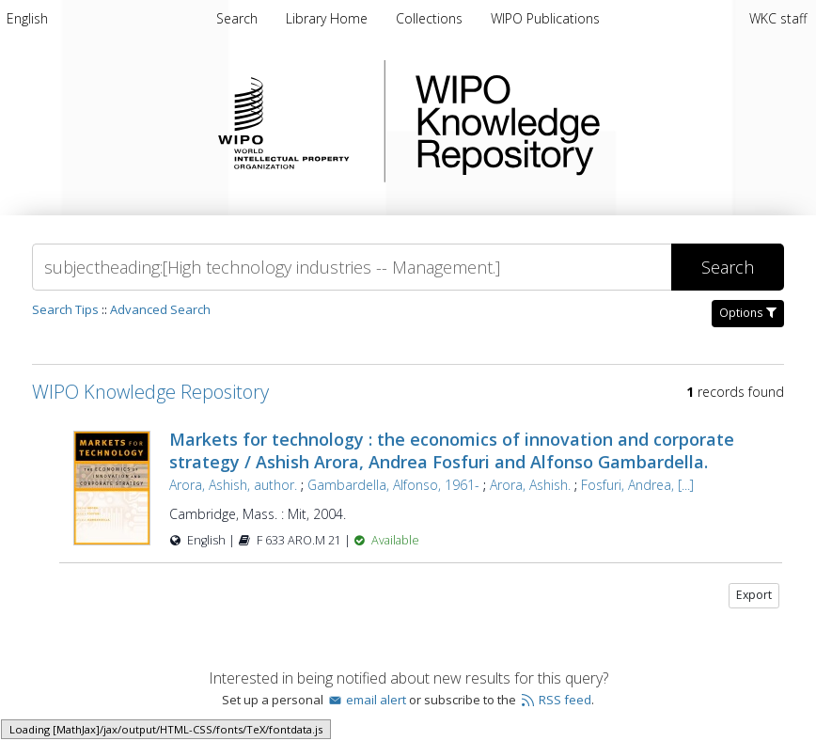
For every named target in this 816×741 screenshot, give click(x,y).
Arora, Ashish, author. (233, 485)
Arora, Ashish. (530, 485)
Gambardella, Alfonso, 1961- (393, 485)
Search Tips (65, 309)
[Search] (351, 267)
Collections (431, 18)
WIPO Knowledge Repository (584, 121)
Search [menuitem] (237, 18)
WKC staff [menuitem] (778, 18)
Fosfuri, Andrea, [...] (637, 485)
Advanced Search (160, 309)
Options (748, 313)
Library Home (328, 18)
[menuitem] (27, 18)
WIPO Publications (545, 18)
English (27, 18)
